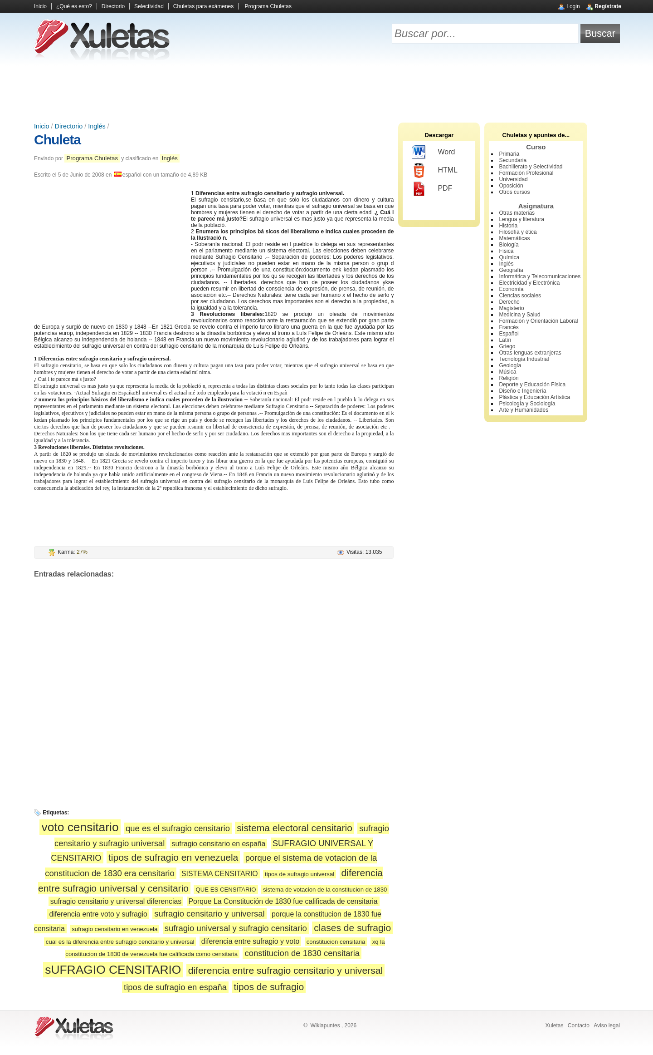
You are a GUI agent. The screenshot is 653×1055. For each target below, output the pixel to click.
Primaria (509, 154)
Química (509, 257)
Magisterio (511, 308)
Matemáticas (514, 238)
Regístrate (608, 6)
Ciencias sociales (520, 295)
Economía (511, 289)
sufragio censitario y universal (209, 913)
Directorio (113, 6)
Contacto (579, 1025)
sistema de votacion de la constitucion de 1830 (325, 889)
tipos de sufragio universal (299, 874)
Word (433, 152)
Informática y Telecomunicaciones (539, 276)
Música (507, 372)
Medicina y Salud (519, 314)
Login (573, 6)
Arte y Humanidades (523, 410)
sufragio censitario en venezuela (114, 929)
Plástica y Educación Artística (534, 397)
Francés (508, 327)
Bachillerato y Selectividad (530, 166)
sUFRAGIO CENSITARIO (113, 969)
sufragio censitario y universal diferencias (115, 901)
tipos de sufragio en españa (175, 987)
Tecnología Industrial (524, 359)
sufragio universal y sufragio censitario (236, 928)
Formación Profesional (526, 173)
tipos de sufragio (269, 986)
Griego (507, 346)
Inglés (96, 126)
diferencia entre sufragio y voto (250, 941)
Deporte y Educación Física (532, 384)
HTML (435, 170)
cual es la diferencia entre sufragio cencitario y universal (120, 941)
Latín (505, 340)
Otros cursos (514, 192)
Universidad (513, 179)
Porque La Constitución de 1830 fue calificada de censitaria (283, 901)
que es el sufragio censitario (178, 828)
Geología (510, 365)
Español (508, 333)
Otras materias (517, 213)
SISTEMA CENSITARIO (219, 874)
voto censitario (79, 827)
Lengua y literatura (521, 219)
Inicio (40, 6)
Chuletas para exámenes (203, 6)
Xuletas (554, 1025)
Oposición (511, 185)
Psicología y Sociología (527, 403)
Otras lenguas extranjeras (530, 353)
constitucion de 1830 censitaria (302, 953)
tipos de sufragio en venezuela (173, 857)
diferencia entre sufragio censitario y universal (285, 970)
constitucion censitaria (336, 941)
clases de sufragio (352, 927)
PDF (432, 189)
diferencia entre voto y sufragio (98, 914)
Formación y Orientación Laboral (538, 321)
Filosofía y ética (517, 232)
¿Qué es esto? (74, 6)
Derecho (509, 302)
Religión (508, 378)
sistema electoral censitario (294, 828)
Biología (508, 245)
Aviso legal (607, 1025)
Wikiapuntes (325, 1025)
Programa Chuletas (268, 6)
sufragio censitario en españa (219, 844)
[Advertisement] (326, 90)
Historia (508, 225)
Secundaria (512, 160)
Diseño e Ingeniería (522, 391)
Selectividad (149, 6)
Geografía (511, 270)
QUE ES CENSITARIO (225, 889)
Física (506, 251)
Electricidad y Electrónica (529, 283)
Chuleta (57, 139)
